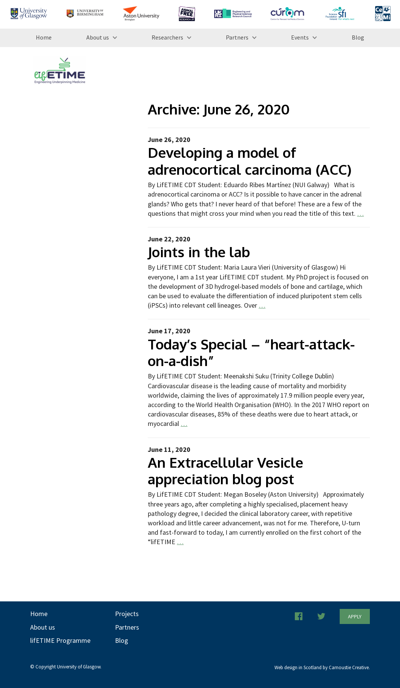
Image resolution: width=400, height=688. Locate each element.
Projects (127, 613)
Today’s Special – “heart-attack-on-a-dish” (251, 352)
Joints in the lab (199, 252)
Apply (355, 616)
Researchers (167, 37)
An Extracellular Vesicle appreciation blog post (225, 470)
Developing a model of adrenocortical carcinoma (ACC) (249, 160)
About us (97, 37)
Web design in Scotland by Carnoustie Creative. (322, 667)
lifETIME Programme (60, 640)
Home (44, 37)
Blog (358, 37)
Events (300, 37)
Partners (237, 37)
